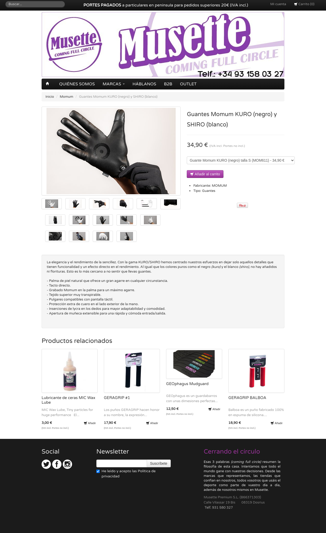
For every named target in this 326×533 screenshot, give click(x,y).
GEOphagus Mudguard (187, 383)
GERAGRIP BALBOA (247, 397)
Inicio (49, 97)
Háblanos (144, 84)
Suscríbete (158, 463)
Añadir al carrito (205, 174)
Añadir (90, 423)
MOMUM (219, 186)
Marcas (114, 84)
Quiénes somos (77, 84)
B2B (168, 84)
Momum (66, 97)
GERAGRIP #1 (117, 397)
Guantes (208, 191)
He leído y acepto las (126, 473)
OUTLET (188, 84)
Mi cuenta (278, 4)
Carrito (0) (304, 4)
